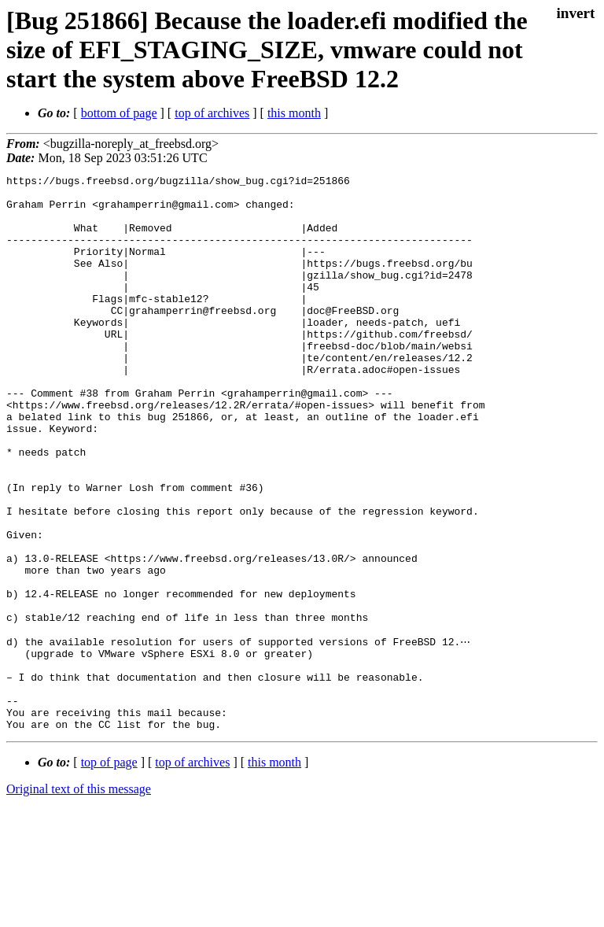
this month (294, 113)
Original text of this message (78, 899)
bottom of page (119, 113)
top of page (109, 872)
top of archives (212, 113)
